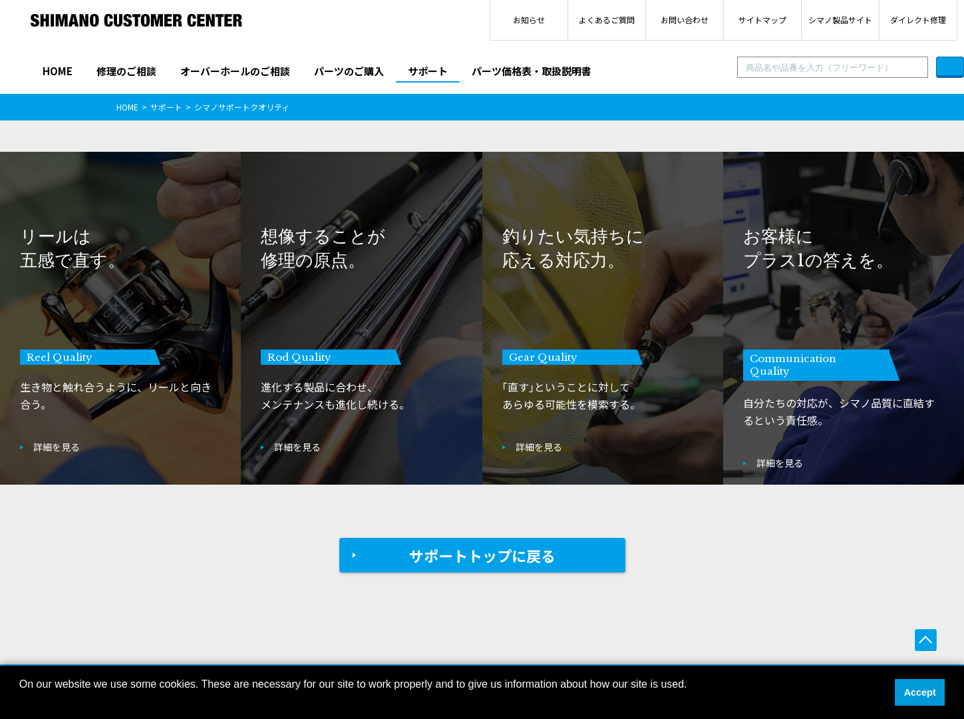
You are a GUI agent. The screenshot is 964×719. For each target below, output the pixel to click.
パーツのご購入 (349, 71)
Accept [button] (920, 692)
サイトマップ (762, 19)
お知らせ (529, 19)
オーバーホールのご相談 (235, 71)
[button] (21, 702)
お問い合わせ (685, 19)
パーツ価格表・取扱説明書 (531, 71)
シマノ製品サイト (840, 19)
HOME (58, 71)
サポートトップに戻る (482, 555)
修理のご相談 (126, 71)
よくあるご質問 (607, 19)
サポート (428, 71)
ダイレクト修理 (918, 19)
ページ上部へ (925, 640)
